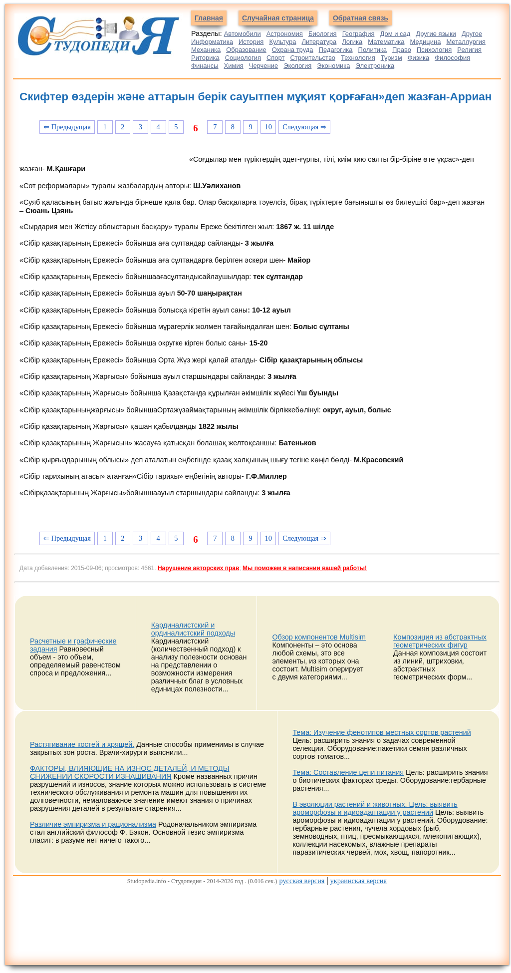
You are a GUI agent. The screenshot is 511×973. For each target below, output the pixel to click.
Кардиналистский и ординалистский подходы (193, 629)
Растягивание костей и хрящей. (82, 744)
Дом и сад (395, 33)
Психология (434, 49)
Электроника (375, 65)
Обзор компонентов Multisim (319, 637)
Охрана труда (292, 49)
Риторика (205, 57)
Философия (452, 57)
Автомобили (242, 33)
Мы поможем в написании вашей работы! (305, 568)
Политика (372, 49)
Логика (352, 41)
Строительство (312, 57)
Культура (282, 41)
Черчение (263, 65)
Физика (419, 57)
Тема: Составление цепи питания (348, 772)
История (251, 41)
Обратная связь (360, 18)
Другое (472, 33)
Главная (209, 18)
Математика (386, 41)
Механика (206, 49)
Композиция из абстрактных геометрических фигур (440, 641)
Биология (322, 33)
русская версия (301, 881)
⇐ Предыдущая (67, 127)
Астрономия (284, 33)
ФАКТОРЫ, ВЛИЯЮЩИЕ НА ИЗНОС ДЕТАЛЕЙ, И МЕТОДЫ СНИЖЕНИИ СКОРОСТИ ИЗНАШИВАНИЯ (130, 772)
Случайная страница (278, 18)
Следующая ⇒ (304, 127)
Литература (318, 41)
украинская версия (358, 881)
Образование (246, 49)
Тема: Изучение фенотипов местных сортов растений (381, 732)
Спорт (275, 57)
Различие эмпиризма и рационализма (93, 824)
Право (401, 49)
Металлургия (466, 41)
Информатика (212, 41)
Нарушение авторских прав (198, 568)
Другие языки (436, 33)
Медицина (425, 41)
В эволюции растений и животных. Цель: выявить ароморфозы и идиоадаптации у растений (374, 808)
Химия (234, 65)
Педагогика (336, 49)
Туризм (391, 57)
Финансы (205, 65)
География (358, 33)
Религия (469, 49)
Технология (358, 57)
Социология (243, 57)
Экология (297, 65)
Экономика (333, 65)
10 (268, 127)
